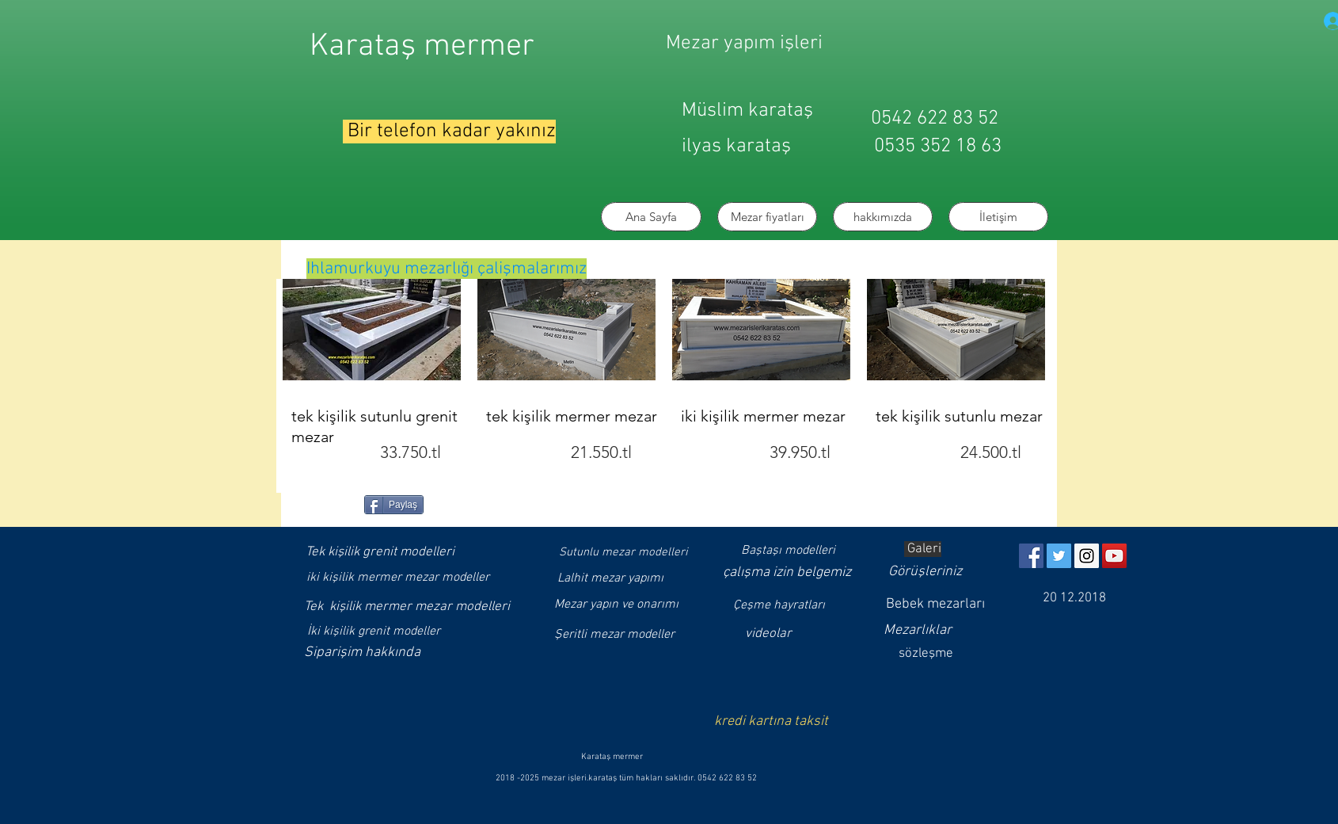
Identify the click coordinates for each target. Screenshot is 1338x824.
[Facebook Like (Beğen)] (331, 503)
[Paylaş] (394, 504)
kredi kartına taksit (771, 721)
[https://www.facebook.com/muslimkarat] (1031, 556)
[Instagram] (1086, 556)
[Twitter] (1059, 556)
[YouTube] (1114, 556)
